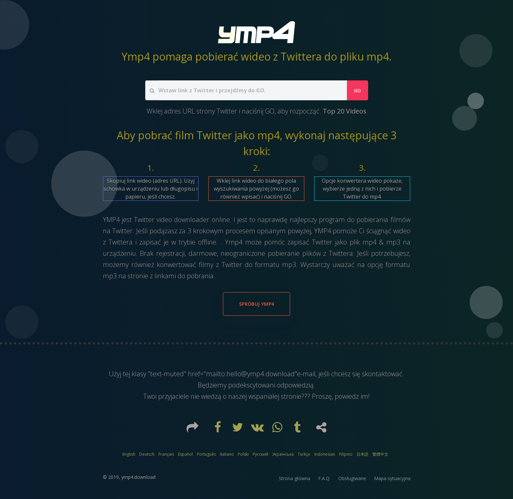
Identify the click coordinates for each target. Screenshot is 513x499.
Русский (260, 454)
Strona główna (294, 478)
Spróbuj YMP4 (256, 304)
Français (166, 454)
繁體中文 (380, 454)
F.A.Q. (324, 478)
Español (185, 454)
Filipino (346, 454)
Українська (283, 454)
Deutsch (146, 454)
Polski (243, 454)
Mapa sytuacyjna (392, 478)
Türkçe (304, 454)
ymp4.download (138, 477)
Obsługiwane (352, 478)
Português (206, 454)
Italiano (227, 454)
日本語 (362, 454)
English (128, 454)
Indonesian (324, 454)
